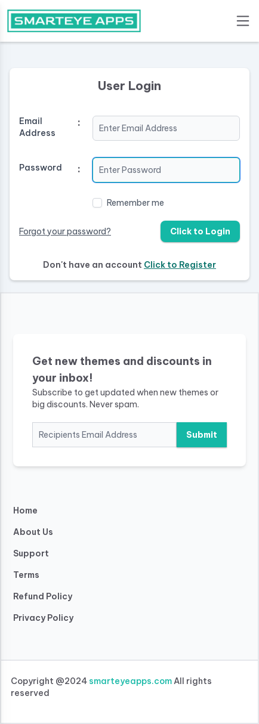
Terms (26, 575)
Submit (201, 434)
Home (25, 510)
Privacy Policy (43, 617)
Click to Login (200, 231)
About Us (33, 532)
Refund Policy (42, 596)
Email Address (37, 127)
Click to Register (180, 264)
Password (40, 167)
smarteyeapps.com (130, 681)
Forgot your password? (65, 231)
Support (31, 553)
